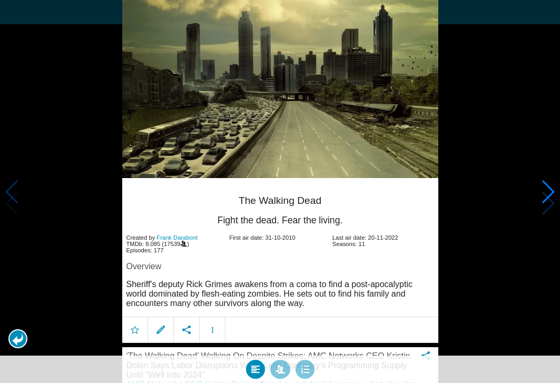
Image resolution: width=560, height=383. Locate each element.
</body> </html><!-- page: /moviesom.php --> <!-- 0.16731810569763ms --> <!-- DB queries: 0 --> (280, 191)
